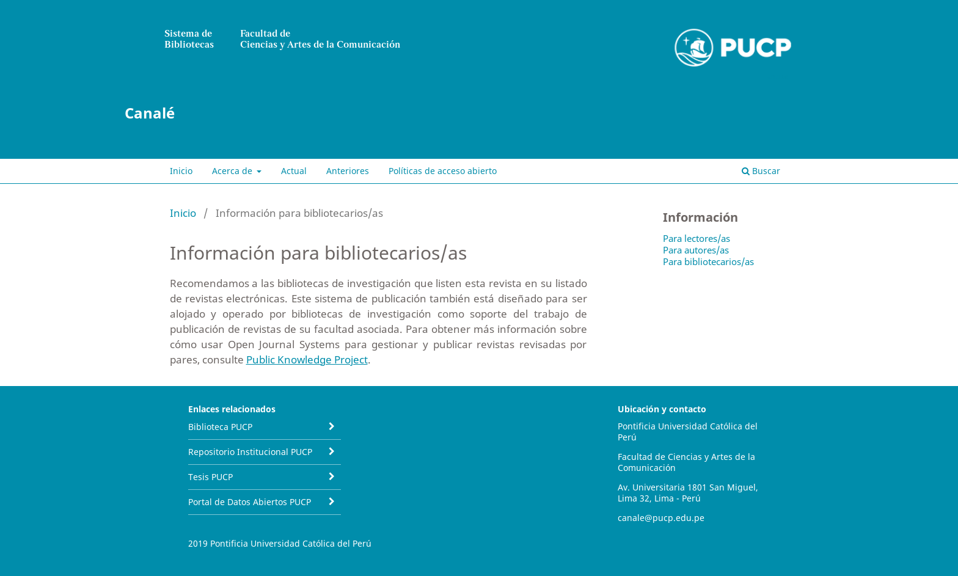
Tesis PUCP (210, 477)
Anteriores (347, 171)
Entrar (777, 76)
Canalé (150, 113)
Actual (294, 171)
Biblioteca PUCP (220, 426)
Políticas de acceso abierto (443, 171)
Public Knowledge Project (307, 359)
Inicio (181, 171)
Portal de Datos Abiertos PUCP (249, 502)
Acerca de (233, 171)
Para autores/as (696, 250)
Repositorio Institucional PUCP (250, 452)
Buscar (761, 171)
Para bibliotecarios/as (708, 261)
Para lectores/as (696, 238)
